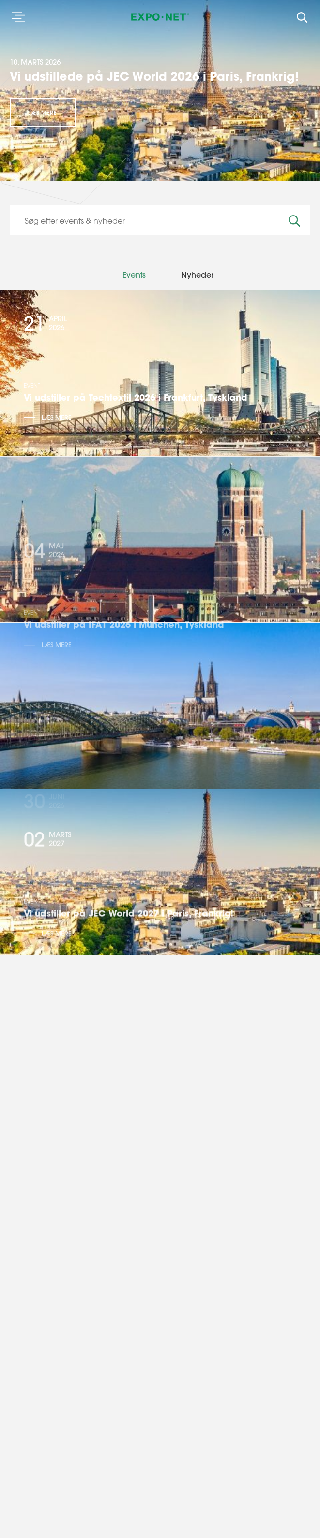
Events (134, 275)
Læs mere (42, 112)
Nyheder (197, 275)
